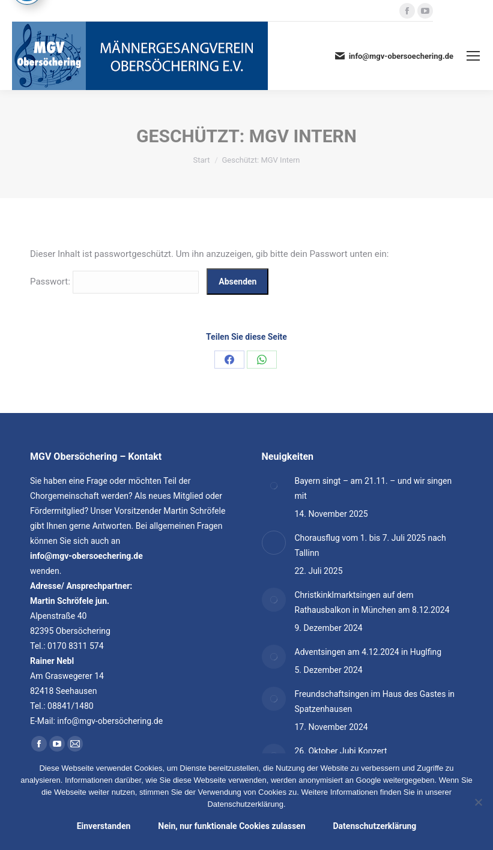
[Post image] (274, 486)
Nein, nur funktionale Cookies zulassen (231, 826)
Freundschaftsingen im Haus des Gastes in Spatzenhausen (375, 701)
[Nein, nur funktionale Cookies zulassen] (478, 802)
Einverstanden (104, 826)
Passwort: (114, 281)
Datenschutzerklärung (375, 826)
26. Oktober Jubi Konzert (341, 751)
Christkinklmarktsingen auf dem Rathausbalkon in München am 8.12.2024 (372, 602)
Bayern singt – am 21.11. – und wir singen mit (373, 488)
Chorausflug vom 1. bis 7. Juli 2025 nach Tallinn (370, 545)
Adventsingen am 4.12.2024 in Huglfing (368, 652)
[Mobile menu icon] (473, 56)
